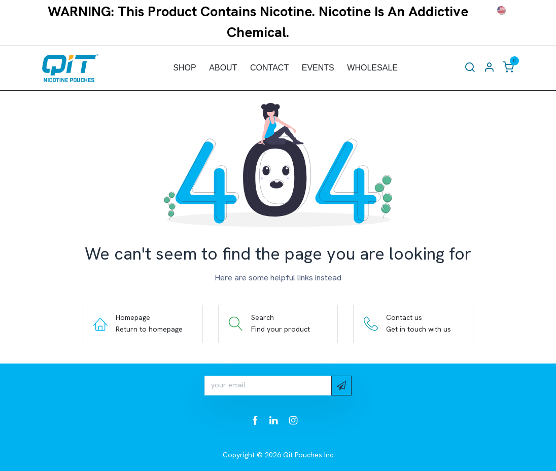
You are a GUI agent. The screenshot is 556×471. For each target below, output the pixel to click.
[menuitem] (185, 68)
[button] (341, 385)
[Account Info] (489, 68)
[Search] (469, 68)
